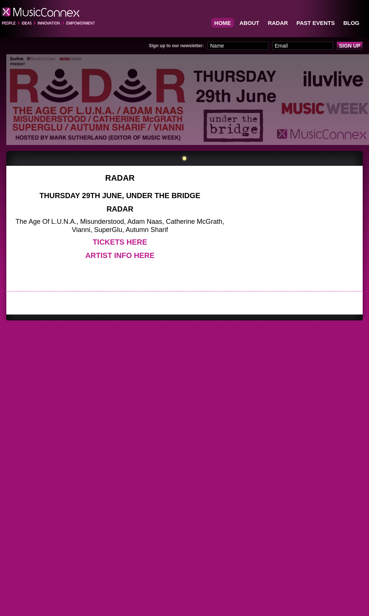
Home (222, 23)
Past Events (316, 23)
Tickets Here (120, 242)
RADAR (278, 23)
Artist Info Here (120, 255)
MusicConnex (48, 16)
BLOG (351, 23)
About (249, 23)
